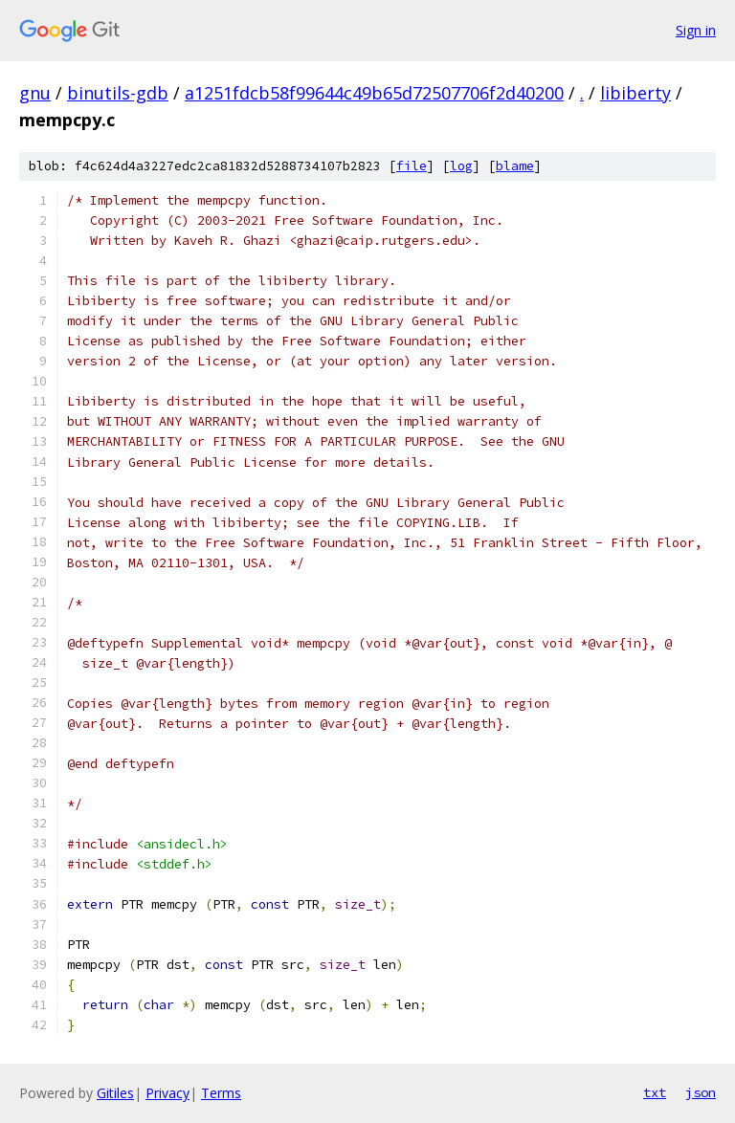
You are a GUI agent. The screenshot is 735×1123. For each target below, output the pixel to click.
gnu (35, 92)
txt (654, 1092)
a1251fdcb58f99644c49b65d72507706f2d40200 (374, 92)
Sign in (696, 30)
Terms (221, 1093)
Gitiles (115, 1093)
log (461, 166)
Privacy (167, 1093)
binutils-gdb (117, 92)
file (411, 166)
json (700, 1092)
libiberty (635, 92)
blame (515, 166)
